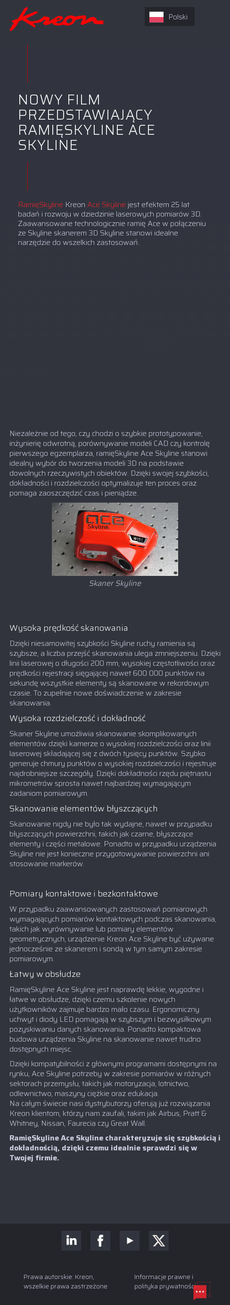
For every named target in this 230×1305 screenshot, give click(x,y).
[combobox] (170, 16)
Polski (168, 17)
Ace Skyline (107, 204)
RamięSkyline (41, 204)
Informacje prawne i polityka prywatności (165, 1281)
